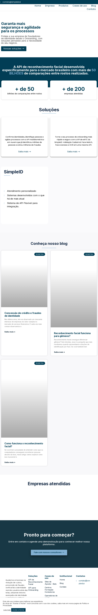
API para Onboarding (33, 589)
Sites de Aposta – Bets (51, 583)
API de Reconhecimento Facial (35, 582)
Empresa (49, 5)
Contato (91, 9)
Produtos (63, 5)
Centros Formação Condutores (50, 590)
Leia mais (7, 610)
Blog (93, 5)
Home (38, 5)
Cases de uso (80, 5)
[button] (13, 48)
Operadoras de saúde (51, 597)
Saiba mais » (9, 332)
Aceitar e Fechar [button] (18, 610)
